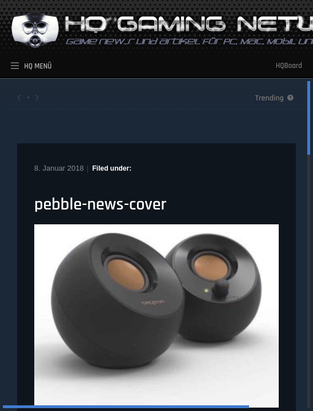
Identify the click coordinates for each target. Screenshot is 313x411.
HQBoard (289, 65)
